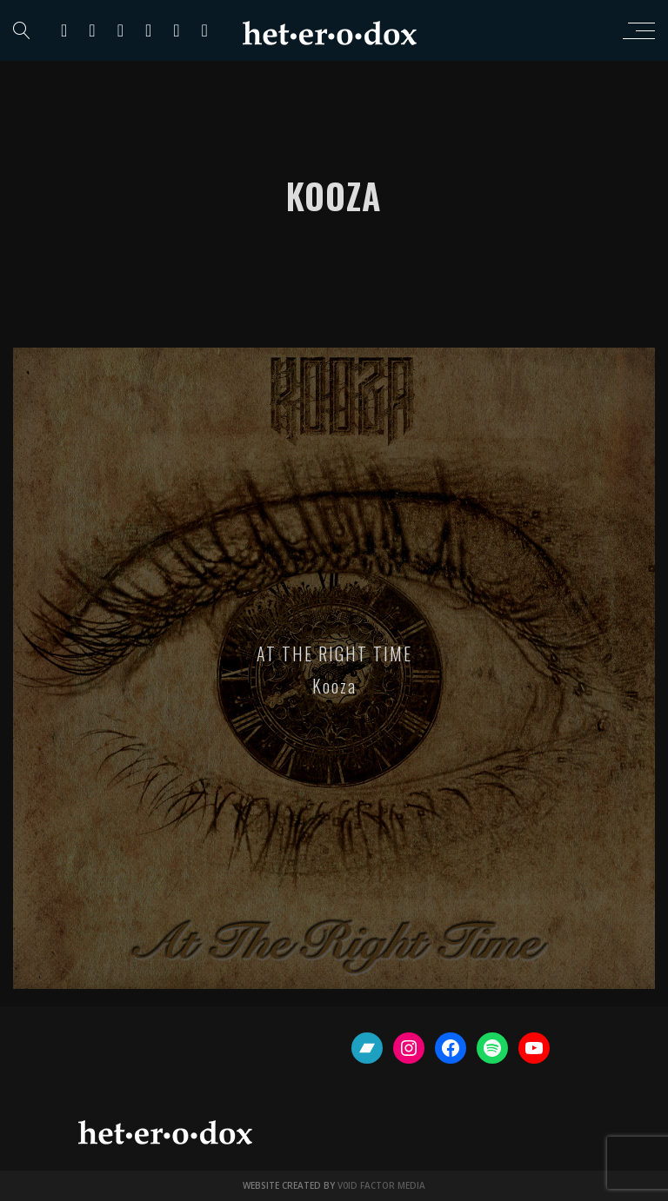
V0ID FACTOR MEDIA (381, 1185)
